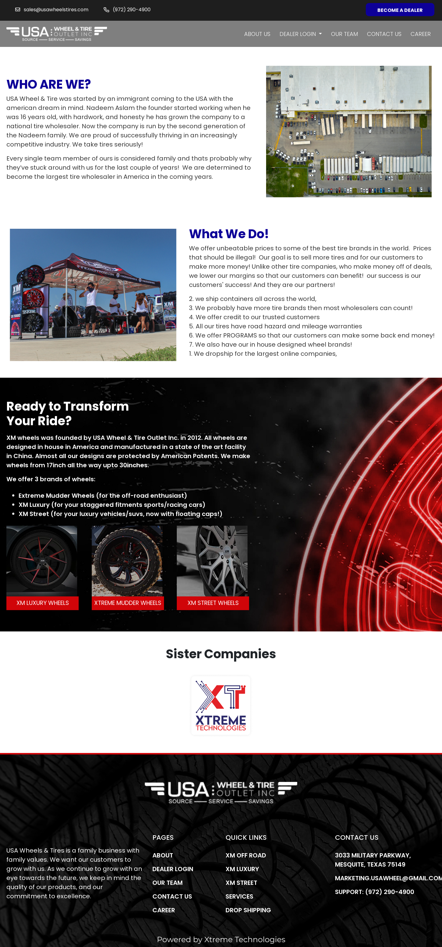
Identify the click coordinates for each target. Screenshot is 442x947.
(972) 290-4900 (132, 9)
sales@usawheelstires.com (56, 9)
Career (421, 34)
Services (239, 896)
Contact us (384, 34)
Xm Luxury (242, 869)
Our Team (344, 34)
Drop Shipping (248, 910)
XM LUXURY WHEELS (42, 603)
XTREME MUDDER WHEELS (127, 603)
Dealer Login (298, 34)
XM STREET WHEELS (213, 603)
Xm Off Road (246, 855)
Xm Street (241, 882)
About (162, 855)
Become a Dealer (400, 10)
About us (257, 34)
